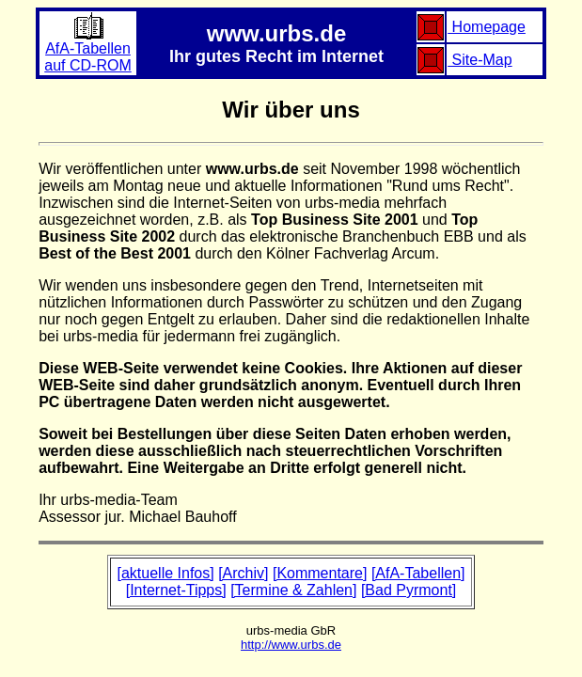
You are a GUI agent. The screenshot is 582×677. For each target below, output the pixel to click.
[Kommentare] (320, 573)
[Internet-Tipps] (176, 590)
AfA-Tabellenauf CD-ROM (87, 50)
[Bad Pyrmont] (408, 590)
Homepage (487, 27)
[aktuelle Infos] (166, 573)
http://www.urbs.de (291, 645)
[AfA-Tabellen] (418, 573)
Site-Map (479, 60)
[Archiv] (243, 573)
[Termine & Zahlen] (293, 590)
